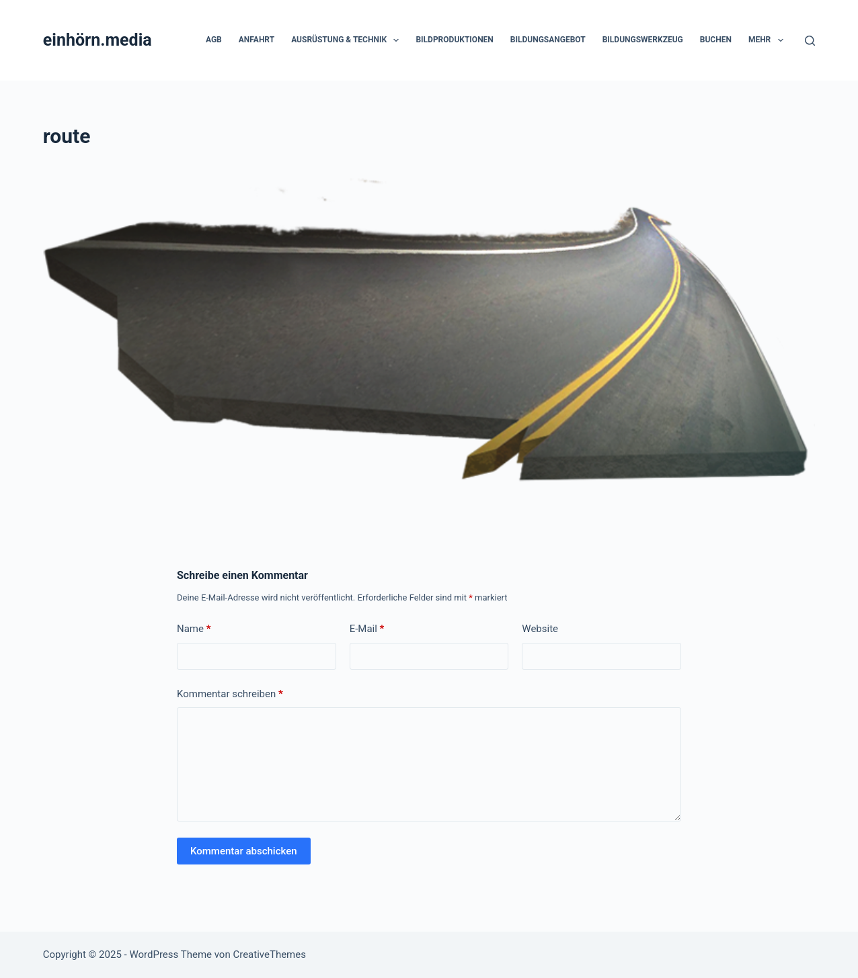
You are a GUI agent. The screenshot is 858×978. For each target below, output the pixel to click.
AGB (214, 39)
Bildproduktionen (454, 39)
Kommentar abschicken (243, 851)
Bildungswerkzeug (642, 39)
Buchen (716, 39)
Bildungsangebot (548, 39)
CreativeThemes (269, 954)
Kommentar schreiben (230, 694)
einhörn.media (97, 40)
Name (194, 629)
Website (540, 629)
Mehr (768, 40)
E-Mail (367, 629)
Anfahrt (256, 39)
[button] (396, 40)
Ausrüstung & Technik (347, 40)
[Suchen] (810, 41)
